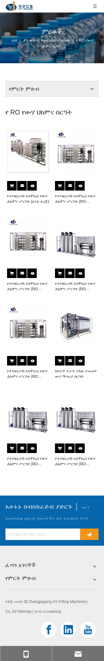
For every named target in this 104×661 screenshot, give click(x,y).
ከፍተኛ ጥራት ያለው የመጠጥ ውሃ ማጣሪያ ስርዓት (76, 374)
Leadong (53, 611)
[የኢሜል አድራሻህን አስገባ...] (41, 534)
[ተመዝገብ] (89, 534)
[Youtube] (88, 630)
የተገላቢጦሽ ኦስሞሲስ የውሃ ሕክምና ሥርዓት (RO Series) (75, 199)
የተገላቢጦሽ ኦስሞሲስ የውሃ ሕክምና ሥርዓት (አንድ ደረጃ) (28, 199)
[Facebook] (49, 630)
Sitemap (24, 611)
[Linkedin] (68, 630)
